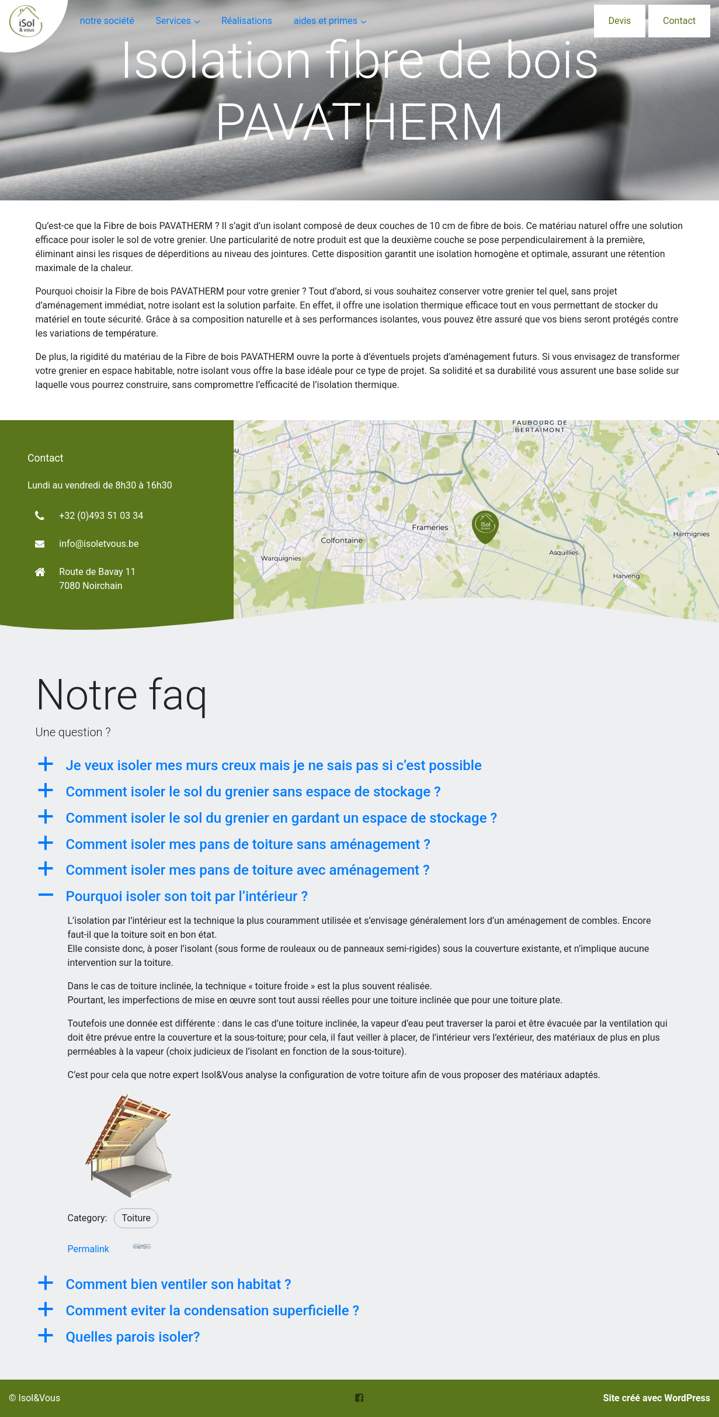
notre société (107, 20)
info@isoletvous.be (98, 543)
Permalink (109, 1246)
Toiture (136, 1218)
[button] (360, 765)
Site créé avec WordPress (656, 1398)
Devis (620, 20)
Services (172, 20)
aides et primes (325, 20)
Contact (679, 20)
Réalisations (246, 20)
